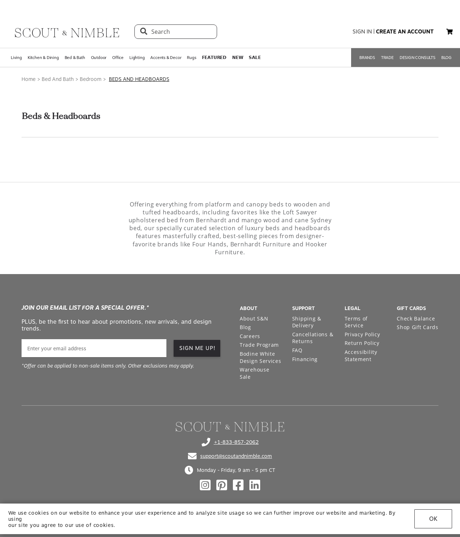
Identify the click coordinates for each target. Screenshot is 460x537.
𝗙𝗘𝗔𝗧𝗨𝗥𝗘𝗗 (214, 57)
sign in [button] (362, 31)
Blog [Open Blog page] (245, 327)
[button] (450, 31)
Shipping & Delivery (306, 322)
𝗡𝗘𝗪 (237, 57)
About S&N (254, 318)
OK (433, 518)
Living (16, 57)
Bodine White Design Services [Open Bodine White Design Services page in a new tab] (260, 357)
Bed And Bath (58, 79)
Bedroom (90, 79)
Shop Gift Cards (417, 327)
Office (118, 57)
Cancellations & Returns (313, 338)
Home (29, 79)
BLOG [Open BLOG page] (446, 57)
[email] (94, 348)
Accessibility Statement (361, 356)
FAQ (297, 350)
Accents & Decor (165, 57)
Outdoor (99, 57)
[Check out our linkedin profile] (254, 485)
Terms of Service (356, 322)
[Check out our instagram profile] (205, 485)
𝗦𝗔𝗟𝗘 (255, 57)
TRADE (387, 57)
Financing (305, 359)
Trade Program (259, 344)
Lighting (136, 57)
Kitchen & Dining (43, 57)
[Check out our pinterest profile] (221, 485)
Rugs (191, 57)
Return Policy (362, 343)
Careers (250, 336)
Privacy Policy (362, 334)
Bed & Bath (75, 57)
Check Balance (416, 318)
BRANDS (367, 57)
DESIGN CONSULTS (418, 57)
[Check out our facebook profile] (238, 485)
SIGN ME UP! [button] (197, 348)
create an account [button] (405, 31)
